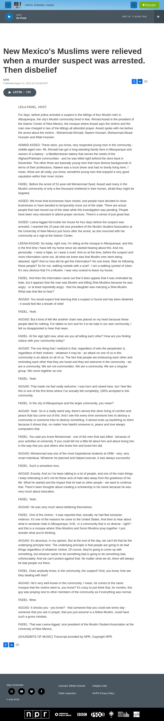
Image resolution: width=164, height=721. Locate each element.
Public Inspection (67, 693)
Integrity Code (99, 686)
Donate (150, 5)
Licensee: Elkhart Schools (71, 686)
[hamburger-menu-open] (8, 5)
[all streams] (159, 16)
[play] (9, 17)
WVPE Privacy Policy (103, 693)
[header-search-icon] (134, 5)
